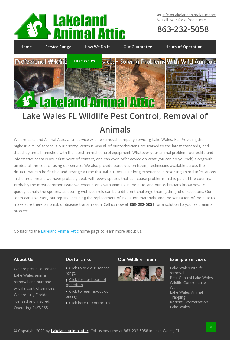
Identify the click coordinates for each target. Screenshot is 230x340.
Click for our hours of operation (86, 282)
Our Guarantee (138, 46)
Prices (26, 60)
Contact (52, 60)
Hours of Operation (184, 46)
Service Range (58, 46)
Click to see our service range (87, 270)
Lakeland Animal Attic (60, 231)
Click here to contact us (89, 302)
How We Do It (97, 46)
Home (26, 46)
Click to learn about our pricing (88, 294)
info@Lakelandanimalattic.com (189, 14)
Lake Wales (84, 60)
